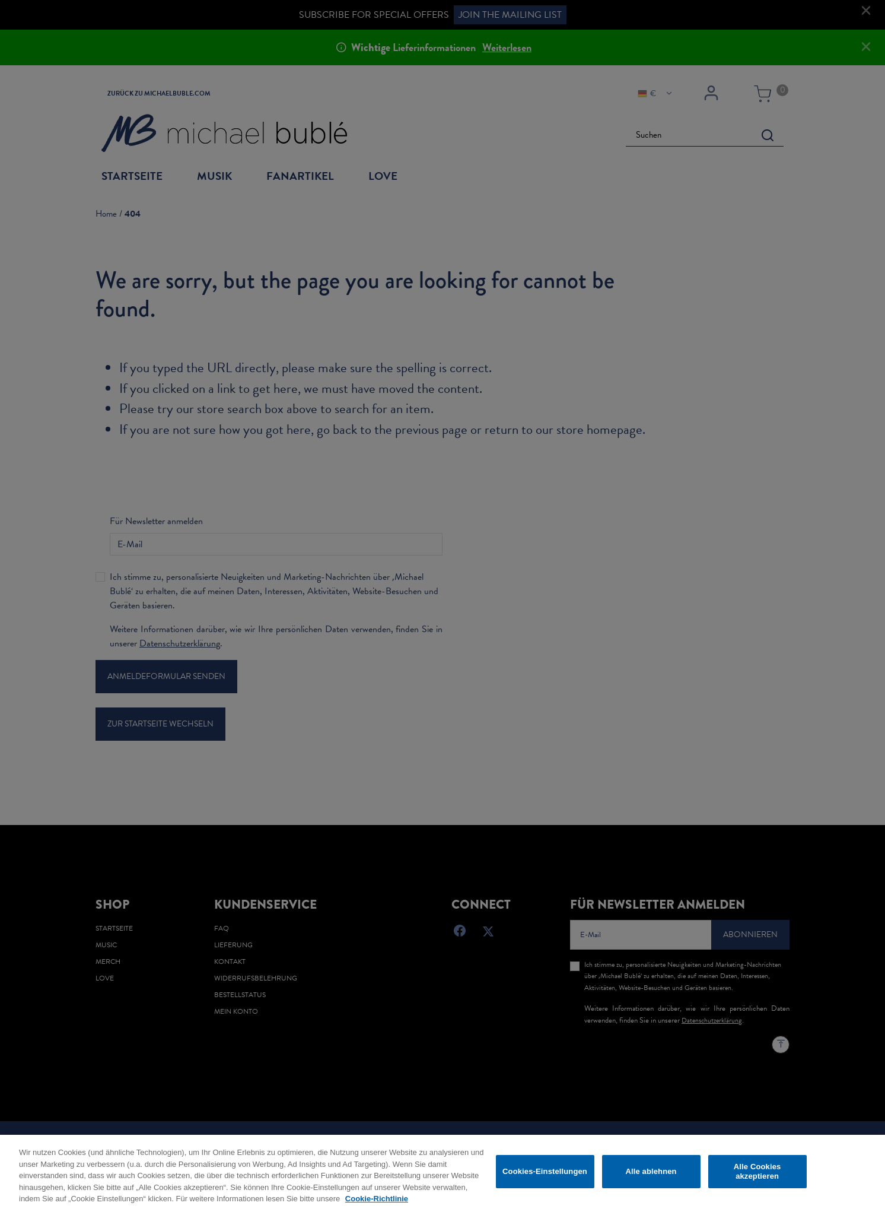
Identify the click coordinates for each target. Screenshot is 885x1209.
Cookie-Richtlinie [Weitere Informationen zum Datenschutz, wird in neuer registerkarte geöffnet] (376, 1203)
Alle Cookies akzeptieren (757, 1176)
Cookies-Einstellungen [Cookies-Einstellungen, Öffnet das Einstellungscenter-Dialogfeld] (544, 1176)
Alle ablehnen (650, 1176)
